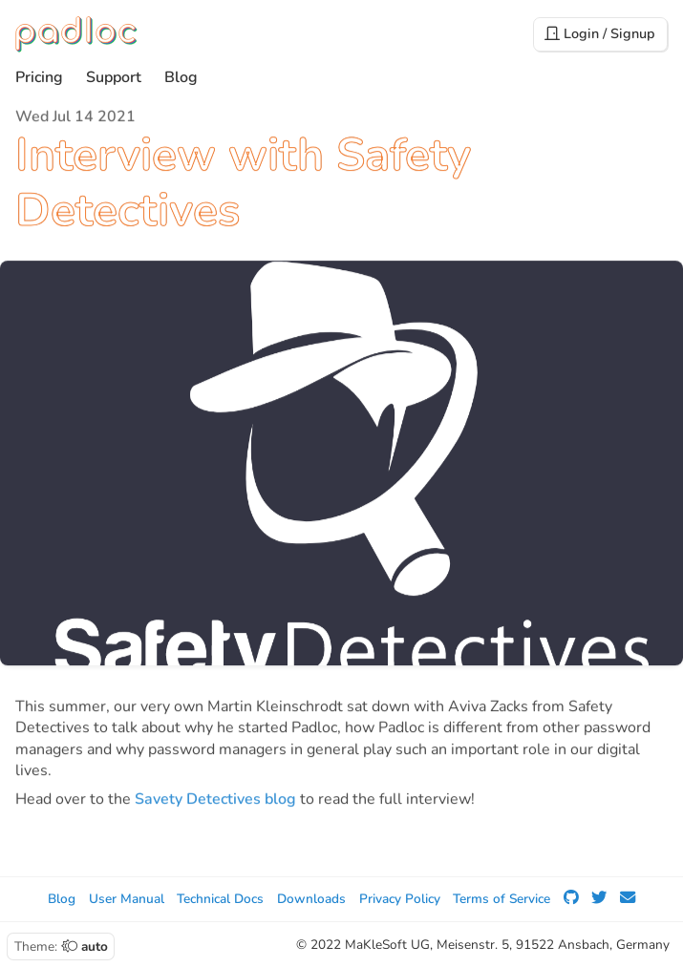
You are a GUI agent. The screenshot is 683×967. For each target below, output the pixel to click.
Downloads (311, 899)
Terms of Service (501, 899)
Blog (181, 78)
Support (113, 78)
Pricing (39, 78)
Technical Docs (220, 899)
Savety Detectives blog (215, 800)
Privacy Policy (399, 899)
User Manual (126, 899)
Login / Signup (599, 33)
